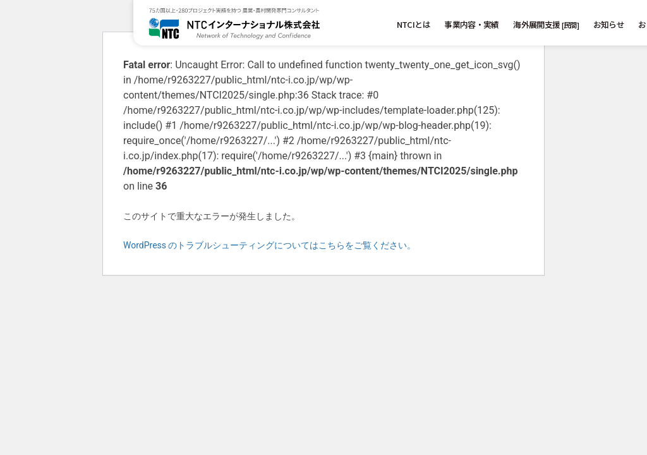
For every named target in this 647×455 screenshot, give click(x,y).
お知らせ (608, 24)
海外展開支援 (546, 24)
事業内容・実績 (471, 24)
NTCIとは (413, 24)
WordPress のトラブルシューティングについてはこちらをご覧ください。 (269, 245)
